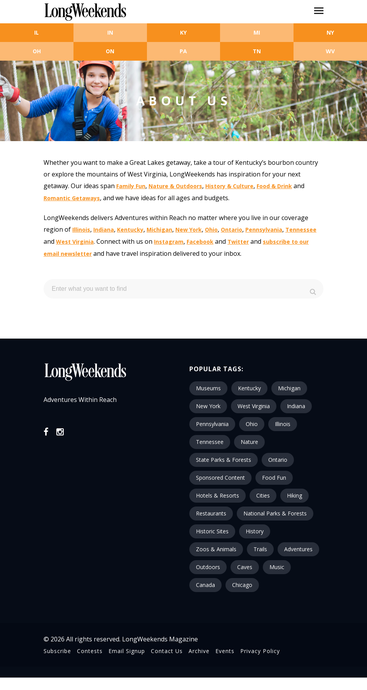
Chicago (242, 585)
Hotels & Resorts (217, 495)
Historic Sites (212, 531)
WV (330, 51)
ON (110, 51)
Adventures (298, 549)
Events (224, 651)
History (255, 531)
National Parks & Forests (275, 513)
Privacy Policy (260, 651)
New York (188, 229)
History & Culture (229, 186)
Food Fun (274, 477)
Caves (244, 567)
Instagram (169, 241)
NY (330, 32)
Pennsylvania (263, 229)
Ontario (231, 229)
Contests (90, 651)
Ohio (211, 229)
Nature (249, 441)
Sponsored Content (220, 477)
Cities (263, 495)
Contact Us (167, 651)
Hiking (294, 495)
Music (276, 567)
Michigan (159, 229)
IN (110, 32)
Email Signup (126, 651)
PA (183, 51)
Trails (260, 549)
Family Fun (130, 186)
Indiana (103, 229)
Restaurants (211, 513)
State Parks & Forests (223, 459)
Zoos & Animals (216, 549)
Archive (199, 651)
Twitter (238, 241)
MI (256, 32)
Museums (208, 388)
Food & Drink (274, 186)
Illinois (81, 229)
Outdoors (208, 567)
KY (183, 32)
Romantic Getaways (72, 198)
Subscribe (57, 651)
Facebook (200, 241)
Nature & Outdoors (175, 186)
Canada (205, 585)
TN (257, 51)
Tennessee (300, 229)
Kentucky (130, 229)
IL (36, 32)
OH (37, 51)
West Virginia (75, 241)
